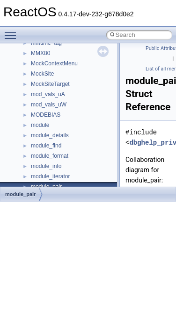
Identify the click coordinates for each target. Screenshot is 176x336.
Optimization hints (38, 116)
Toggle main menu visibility (13, 31)
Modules (26, 178)
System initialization (40, 96)
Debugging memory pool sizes (53, 65)
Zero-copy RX (33, 86)
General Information (41, 147)
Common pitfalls (36, 55)
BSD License (32, 137)
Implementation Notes (43, 127)
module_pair (20, 194)
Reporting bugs (35, 75)
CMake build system (41, 45)
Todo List (27, 157)
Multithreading (33, 106)
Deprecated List (35, 168)
